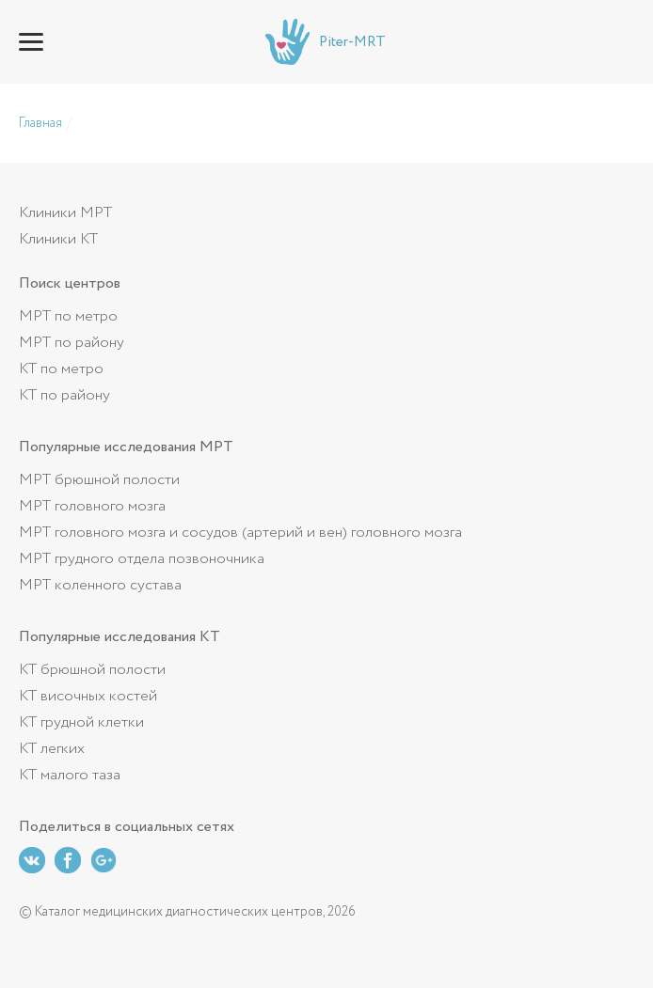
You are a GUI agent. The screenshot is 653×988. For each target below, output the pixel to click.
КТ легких (52, 749)
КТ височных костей (88, 696)
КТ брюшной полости (92, 670)
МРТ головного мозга (92, 506)
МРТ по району (71, 342)
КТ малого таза (69, 775)
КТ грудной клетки (81, 722)
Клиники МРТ (65, 213)
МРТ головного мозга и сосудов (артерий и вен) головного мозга (240, 532)
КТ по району (64, 395)
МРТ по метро (68, 316)
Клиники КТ (58, 239)
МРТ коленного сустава (100, 585)
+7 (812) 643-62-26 (621, 41)
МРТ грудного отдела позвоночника (141, 559)
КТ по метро (61, 369)
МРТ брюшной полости (99, 480)
